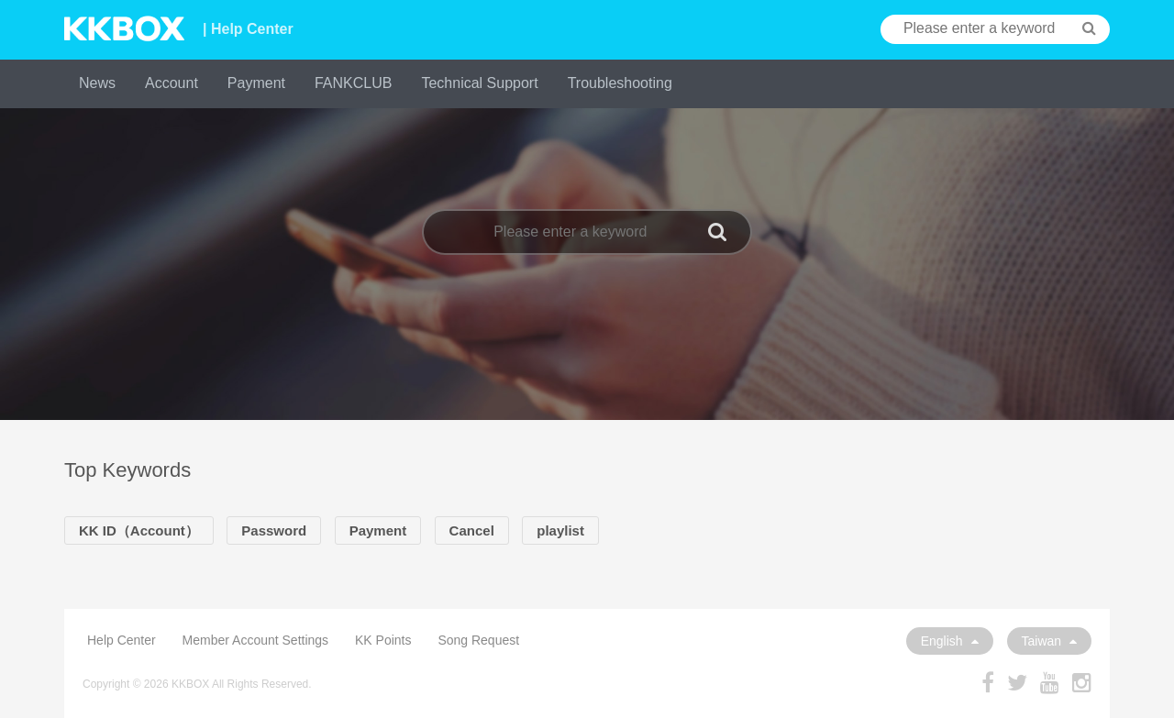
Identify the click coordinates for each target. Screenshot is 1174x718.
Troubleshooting (620, 83)
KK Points (383, 640)
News (97, 83)
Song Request (478, 640)
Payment (256, 83)
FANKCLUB (353, 83)
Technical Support (479, 83)
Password (273, 530)
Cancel (471, 530)
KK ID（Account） (139, 530)
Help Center (121, 640)
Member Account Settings (256, 640)
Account (171, 83)
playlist (560, 530)
